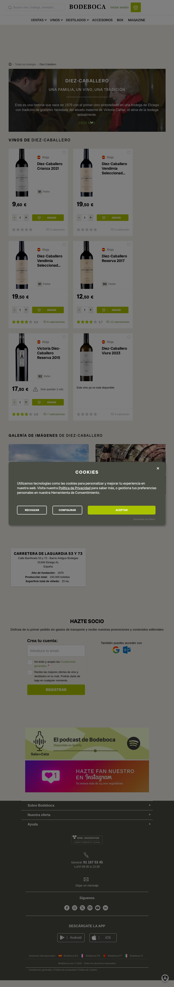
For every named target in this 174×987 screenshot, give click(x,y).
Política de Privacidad (74, 487)
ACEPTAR (134, 510)
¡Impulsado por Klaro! (144, 520)
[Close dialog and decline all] (158, 468)
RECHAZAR (38, 510)
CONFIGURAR (86, 510)
